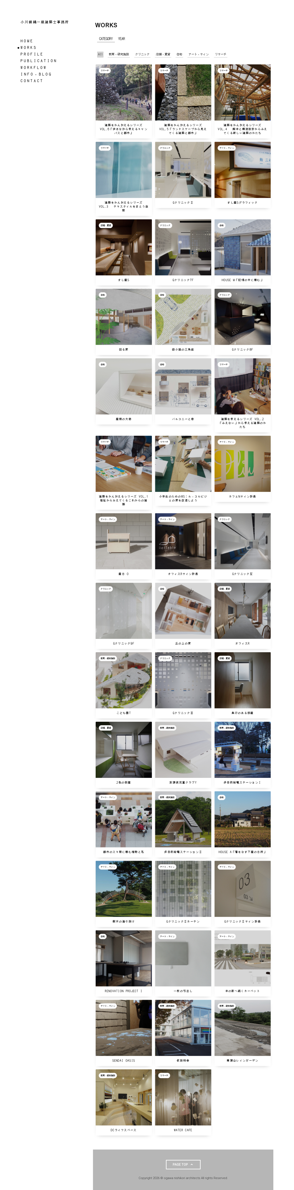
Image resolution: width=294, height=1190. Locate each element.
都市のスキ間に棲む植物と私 (123, 852)
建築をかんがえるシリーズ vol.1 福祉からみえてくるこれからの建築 (125, 500)
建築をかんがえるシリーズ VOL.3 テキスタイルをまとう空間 (123, 206)
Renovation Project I (123, 991)
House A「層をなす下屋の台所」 (243, 852)
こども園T (124, 713)
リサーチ (105, 71)
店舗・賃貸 (106, 225)
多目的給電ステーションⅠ (243, 782)
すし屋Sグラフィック (242, 202)
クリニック (165, 148)
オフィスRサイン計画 (183, 574)
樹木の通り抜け (124, 921)
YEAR (121, 39)
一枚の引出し (183, 991)
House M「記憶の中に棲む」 (242, 280)
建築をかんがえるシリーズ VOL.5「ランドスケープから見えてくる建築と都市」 (183, 129)
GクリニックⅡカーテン (183, 921)
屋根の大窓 (124, 419)
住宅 (221, 225)
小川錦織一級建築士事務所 (45, 22)
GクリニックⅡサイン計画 (242, 921)
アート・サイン (226, 148)
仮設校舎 (183, 1060)
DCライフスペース (124, 1130)
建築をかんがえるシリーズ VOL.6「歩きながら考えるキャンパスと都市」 (124, 129)
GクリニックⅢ (183, 713)
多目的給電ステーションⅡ (183, 852)
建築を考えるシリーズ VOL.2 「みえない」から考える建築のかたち (243, 423)
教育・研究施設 (108, 658)
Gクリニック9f (123, 643)
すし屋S (123, 280)
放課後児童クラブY (183, 782)
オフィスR (242, 643)
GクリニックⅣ (242, 574)
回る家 (124, 349)
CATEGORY (106, 39)
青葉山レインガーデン (242, 1060)
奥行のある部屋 (242, 713)
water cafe (183, 1130)
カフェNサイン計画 (242, 496)
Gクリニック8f (242, 349)
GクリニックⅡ (183, 202)
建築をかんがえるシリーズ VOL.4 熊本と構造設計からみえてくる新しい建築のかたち (242, 129)
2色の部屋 (124, 782)
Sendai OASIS (123, 1060)
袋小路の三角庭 (183, 349)
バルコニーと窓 (183, 419)
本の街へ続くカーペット (242, 991)
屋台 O (124, 574)
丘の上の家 (183, 643)
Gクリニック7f (183, 280)
